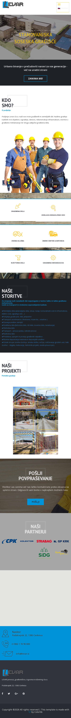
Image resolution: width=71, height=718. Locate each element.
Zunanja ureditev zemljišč (12, 322)
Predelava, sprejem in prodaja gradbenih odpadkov (22, 336)
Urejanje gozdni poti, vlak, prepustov (17, 316)
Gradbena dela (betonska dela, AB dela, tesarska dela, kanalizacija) (28, 325)
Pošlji (35, 501)
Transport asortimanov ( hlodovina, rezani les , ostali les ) (25, 319)
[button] (35, 596)
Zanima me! (35, 78)
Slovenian (63, 8)
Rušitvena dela (8, 334)
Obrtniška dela (8, 328)
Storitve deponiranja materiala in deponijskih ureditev (23, 339)
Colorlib (38, 712)
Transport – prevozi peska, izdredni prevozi (19, 331)
